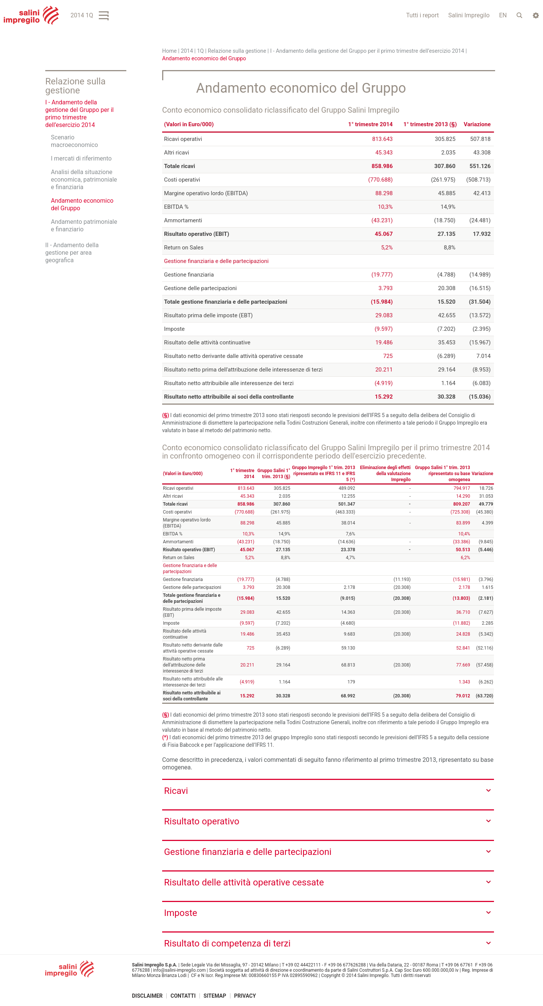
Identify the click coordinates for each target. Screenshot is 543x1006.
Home (169, 51)
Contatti (183, 995)
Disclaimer (147, 995)
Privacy (245, 995)
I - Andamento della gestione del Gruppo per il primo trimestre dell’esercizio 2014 (367, 51)
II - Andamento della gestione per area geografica (72, 253)
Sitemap (215, 995)
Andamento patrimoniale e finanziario (84, 225)
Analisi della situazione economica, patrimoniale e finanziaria (84, 179)
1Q (200, 51)
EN (503, 15)
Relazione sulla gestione (237, 51)
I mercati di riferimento (81, 158)
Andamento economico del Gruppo (82, 204)
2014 (187, 51)
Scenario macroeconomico (74, 141)
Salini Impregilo (469, 15)
